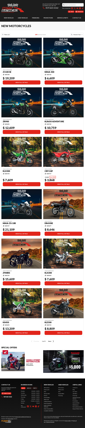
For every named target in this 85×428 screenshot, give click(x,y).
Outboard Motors (48, 401)
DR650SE (49, 223)
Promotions (48, 18)
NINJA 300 (49, 72)
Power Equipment (48, 403)
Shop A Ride (10, 418)
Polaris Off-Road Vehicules (47, 406)
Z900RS (6, 273)
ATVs (45, 391)
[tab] (23, 388)
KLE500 (48, 322)
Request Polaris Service (78, 408)
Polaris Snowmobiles (48, 408)
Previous (35, 341)
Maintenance (76, 404)
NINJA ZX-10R (9, 223)
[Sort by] (77, 34)
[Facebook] (72, 8)
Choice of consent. (50, 422)
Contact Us (76, 18)
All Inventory (47, 387)
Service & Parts (62, 18)
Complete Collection (48, 410)
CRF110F (49, 171)
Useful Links (77, 384)
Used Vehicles (23, 18)
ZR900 (6, 121)
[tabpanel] (30, 397)
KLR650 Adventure (54, 121)
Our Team (75, 391)
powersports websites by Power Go (23, 416)
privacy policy (68, 420)
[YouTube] (77, 8)
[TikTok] (83, 8)
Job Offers (75, 393)
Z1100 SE (7, 72)
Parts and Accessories (78, 406)
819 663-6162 (50, 8)
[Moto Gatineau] (12, 8)
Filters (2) (6, 35)
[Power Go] (16, 421)
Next (51, 341)
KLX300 (6, 171)
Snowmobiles (47, 397)
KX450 (6, 322)
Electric (45, 395)
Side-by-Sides (47, 393)
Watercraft (46, 399)
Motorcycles (47, 389)
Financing (35, 18)
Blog (74, 389)
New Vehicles (9, 18)
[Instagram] (80, 8)
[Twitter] (75, 8)
